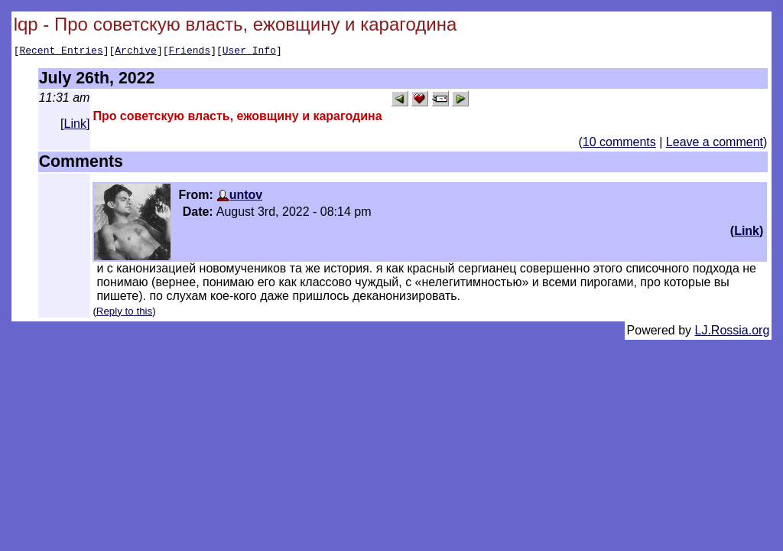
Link (75, 125)
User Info (249, 52)
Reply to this (124, 313)
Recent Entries (60, 52)
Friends (190, 52)
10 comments (619, 144)
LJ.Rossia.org (732, 332)
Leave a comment (714, 144)
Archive (136, 52)
